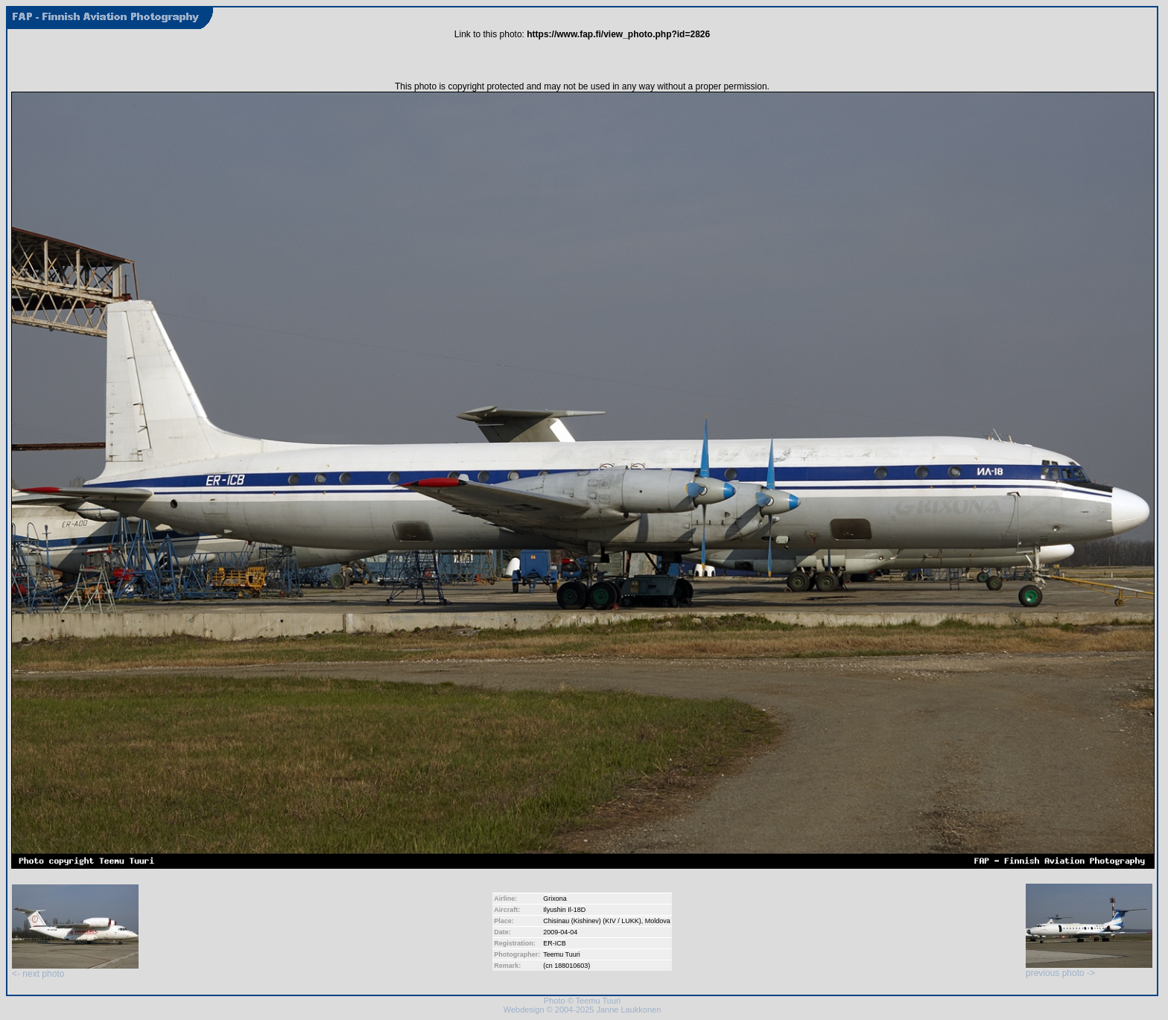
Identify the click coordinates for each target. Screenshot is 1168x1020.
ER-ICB (554, 943)
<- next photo (75, 969)
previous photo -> (1089, 969)
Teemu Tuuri (561, 954)
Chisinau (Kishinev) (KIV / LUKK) (592, 921)
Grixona (555, 898)
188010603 (571, 965)
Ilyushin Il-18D (564, 909)
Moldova (657, 921)
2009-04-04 (560, 932)
